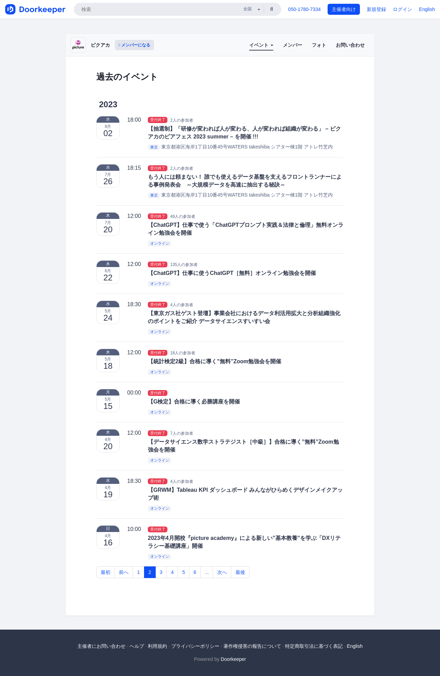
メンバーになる (134, 45)
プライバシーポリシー (195, 646)
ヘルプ (137, 646)
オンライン (159, 243)
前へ (124, 572)
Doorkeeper (233, 659)
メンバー (292, 45)
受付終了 (157, 120)
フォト (319, 45)
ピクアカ (100, 45)
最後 (240, 572)
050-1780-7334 (304, 9)
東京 (154, 147)
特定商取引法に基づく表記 (314, 646)
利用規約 (157, 646)
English (427, 9)
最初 (105, 572)
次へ (222, 572)
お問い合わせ (350, 45)
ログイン (402, 9)
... (207, 572)
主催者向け (344, 9)
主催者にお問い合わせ (101, 646)
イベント (261, 45)
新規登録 (376, 9)
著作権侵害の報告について (252, 646)
